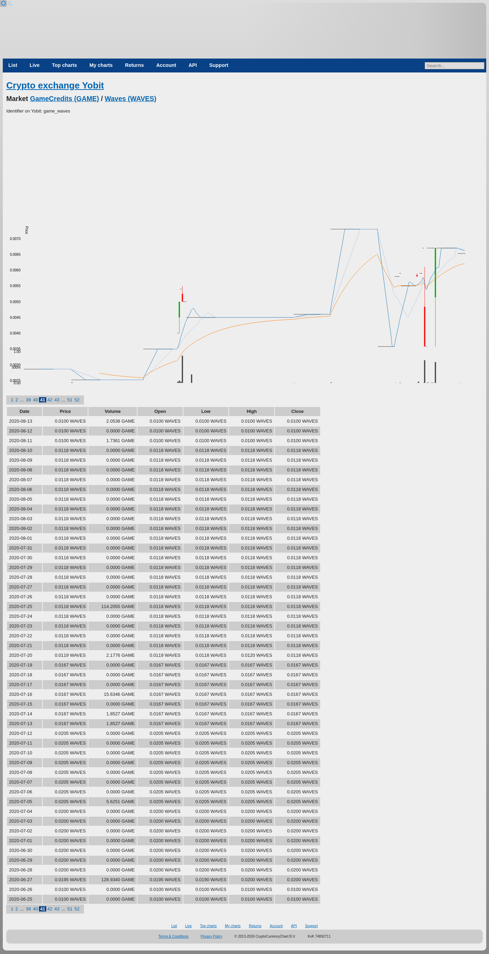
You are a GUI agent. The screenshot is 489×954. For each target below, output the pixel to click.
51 (70, 399)
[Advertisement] (244, 167)
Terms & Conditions (173, 936)
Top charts (64, 65)
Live (35, 65)
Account (166, 65)
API (193, 65)
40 (35, 399)
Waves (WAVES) (130, 98)
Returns (134, 65)
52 (76, 399)
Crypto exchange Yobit (55, 85)
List (12, 65)
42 (49, 399)
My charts (101, 65)
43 (56, 399)
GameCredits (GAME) (64, 98)
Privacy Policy (211, 936)
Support (218, 65)
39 (28, 399)
